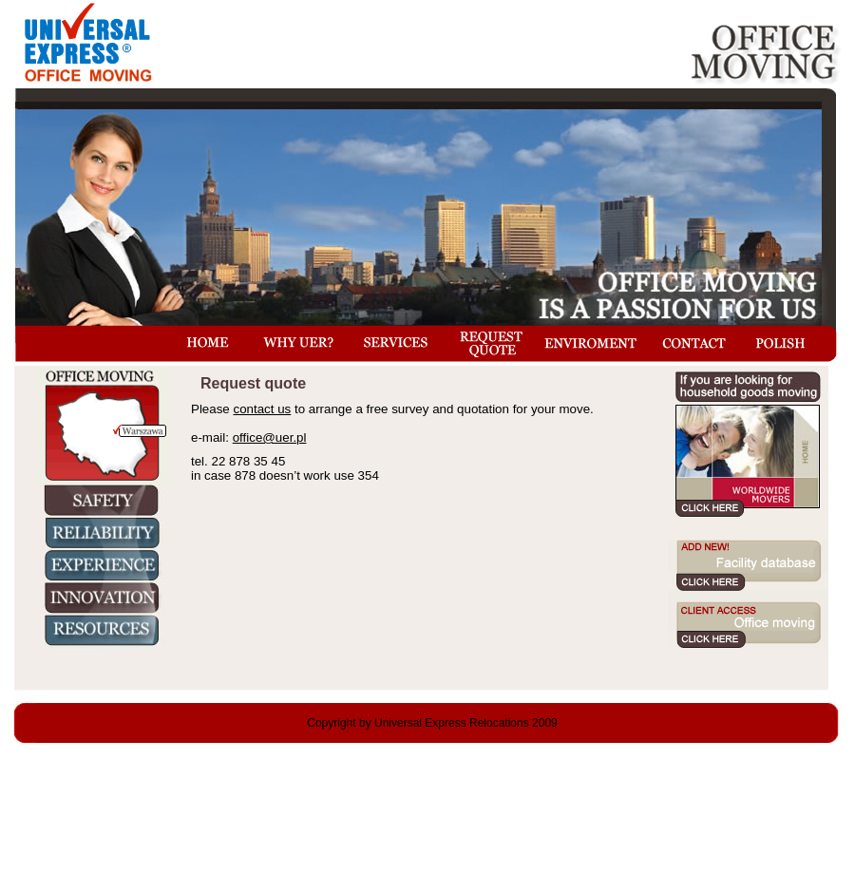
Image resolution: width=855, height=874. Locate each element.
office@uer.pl (270, 437)
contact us (262, 409)
